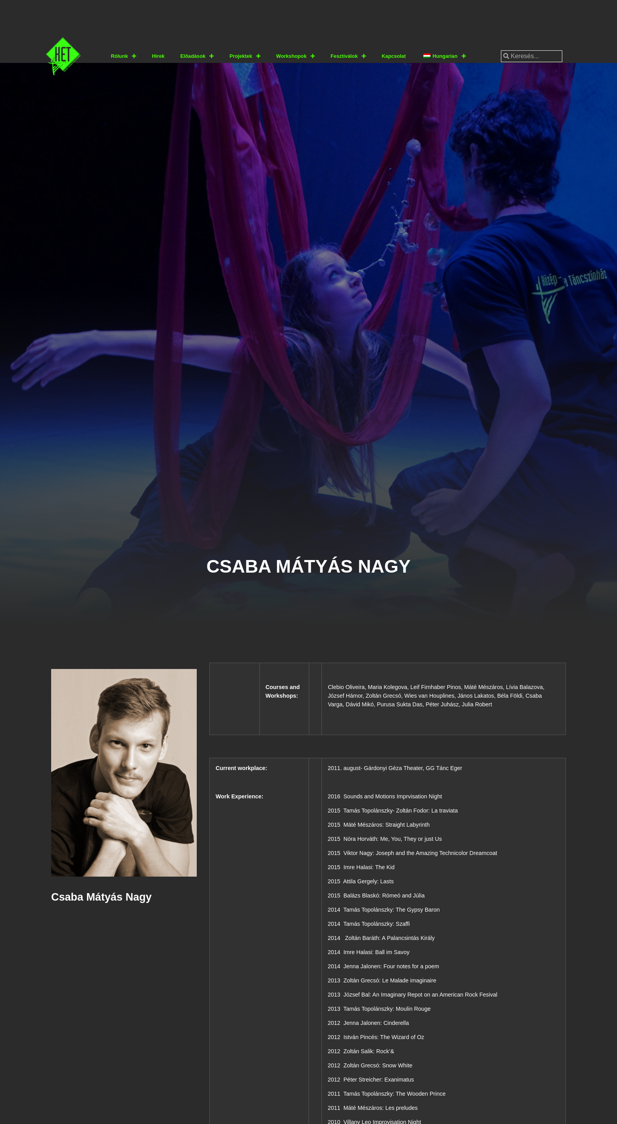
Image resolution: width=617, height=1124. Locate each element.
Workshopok (295, 56)
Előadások (197, 56)
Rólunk (123, 56)
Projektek (244, 56)
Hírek (158, 56)
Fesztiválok (348, 56)
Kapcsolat (394, 56)
